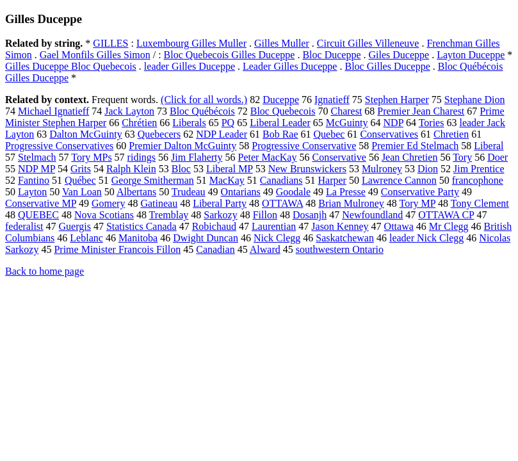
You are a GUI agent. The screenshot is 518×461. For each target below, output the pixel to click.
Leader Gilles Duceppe (290, 66)
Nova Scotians (104, 214)
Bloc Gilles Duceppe (387, 66)
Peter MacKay (267, 157)
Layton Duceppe (471, 54)
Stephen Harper (397, 99)
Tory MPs (91, 157)
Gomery (108, 203)
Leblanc (86, 237)
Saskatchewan (345, 237)
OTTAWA (282, 203)
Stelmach (37, 157)
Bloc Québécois (202, 111)
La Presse (346, 191)
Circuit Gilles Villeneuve (368, 43)
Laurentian (274, 226)
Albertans (136, 191)
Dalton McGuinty (85, 134)
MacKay (227, 180)
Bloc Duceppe (331, 54)
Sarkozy (220, 214)
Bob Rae (280, 134)
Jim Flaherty (196, 157)
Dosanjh (310, 214)
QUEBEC (38, 214)
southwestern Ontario (340, 249)
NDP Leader (221, 134)
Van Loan (82, 191)
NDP (393, 122)
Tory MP (418, 203)
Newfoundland (372, 214)
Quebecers (159, 134)
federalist (24, 226)
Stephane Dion (474, 99)
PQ (228, 122)
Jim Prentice (479, 168)
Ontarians (241, 191)
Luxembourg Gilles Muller (191, 43)
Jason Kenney (339, 226)
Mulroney (382, 168)
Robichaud (214, 226)
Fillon (265, 214)
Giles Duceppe (398, 54)
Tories (431, 122)
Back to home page (44, 271)
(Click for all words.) (204, 99)
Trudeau (189, 191)
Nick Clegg (277, 237)
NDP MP (36, 168)
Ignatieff (332, 99)
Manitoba (138, 237)
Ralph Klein (131, 168)
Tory (462, 157)
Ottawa (399, 226)
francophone (477, 180)
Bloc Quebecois (283, 111)
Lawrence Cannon (399, 180)
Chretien (451, 134)
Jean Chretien (410, 157)
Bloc (181, 168)
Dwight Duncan (205, 237)
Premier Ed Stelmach (414, 145)
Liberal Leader (280, 122)
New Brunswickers (307, 168)
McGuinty (347, 122)
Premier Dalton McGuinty (182, 145)
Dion (427, 168)
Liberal (488, 145)
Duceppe (281, 99)
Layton (32, 191)
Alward (265, 249)
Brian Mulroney (351, 203)
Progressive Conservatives (59, 145)
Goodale (293, 191)
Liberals (189, 122)
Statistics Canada (141, 226)
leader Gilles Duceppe (189, 66)
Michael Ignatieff (53, 111)
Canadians (281, 180)
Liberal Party (220, 203)
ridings (141, 157)
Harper (332, 180)
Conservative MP (40, 203)
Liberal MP (229, 168)
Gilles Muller (281, 43)
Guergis (75, 226)
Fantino (33, 180)
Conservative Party (420, 191)
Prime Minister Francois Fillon (117, 249)
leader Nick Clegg (426, 237)
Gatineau (158, 203)
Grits (80, 168)
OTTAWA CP (446, 214)
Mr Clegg (449, 226)
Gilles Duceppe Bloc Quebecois (70, 66)
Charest (346, 111)
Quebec (329, 134)
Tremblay (169, 214)
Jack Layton (129, 111)
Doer (497, 157)
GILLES (110, 43)
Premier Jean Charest (420, 111)
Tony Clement (480, 203)
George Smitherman (152, 180)
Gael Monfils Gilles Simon (95, 54)
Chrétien (139, 122)
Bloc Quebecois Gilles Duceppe (229, 54)
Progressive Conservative (304, 145)
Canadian (215, 249)
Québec (80, 180)
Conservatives (389, 134)
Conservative (339, 157)
